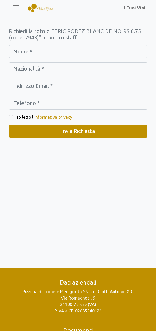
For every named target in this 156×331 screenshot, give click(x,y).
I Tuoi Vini (135, 7)
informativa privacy (53, 117)
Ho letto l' (43, 117)
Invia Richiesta (78, 131)
